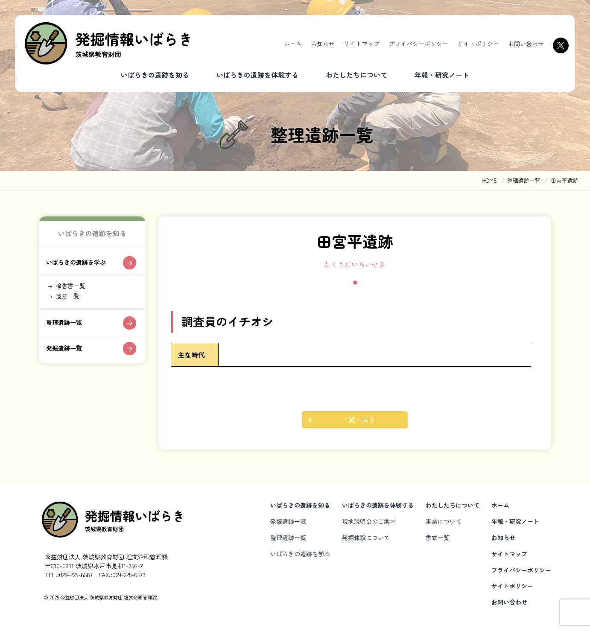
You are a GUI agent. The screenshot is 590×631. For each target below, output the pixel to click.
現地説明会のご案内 (369, 521)
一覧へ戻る (359, 420)
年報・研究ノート (442, 75)
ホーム (293, 43)
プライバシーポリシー (418, 43)
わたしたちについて (356, 75)
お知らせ (323, 43)
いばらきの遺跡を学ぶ (81, 265)
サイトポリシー (478, 43)
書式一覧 (438, 537)
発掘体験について (366, 537)
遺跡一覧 (70, 303)
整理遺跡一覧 (67, 332)
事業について (443, 521)
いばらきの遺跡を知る (155, 75)
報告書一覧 (74, 290)
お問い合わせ (526, 43)
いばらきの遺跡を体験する (257, 75)
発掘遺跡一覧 (67, 359)
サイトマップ (362, 43)
